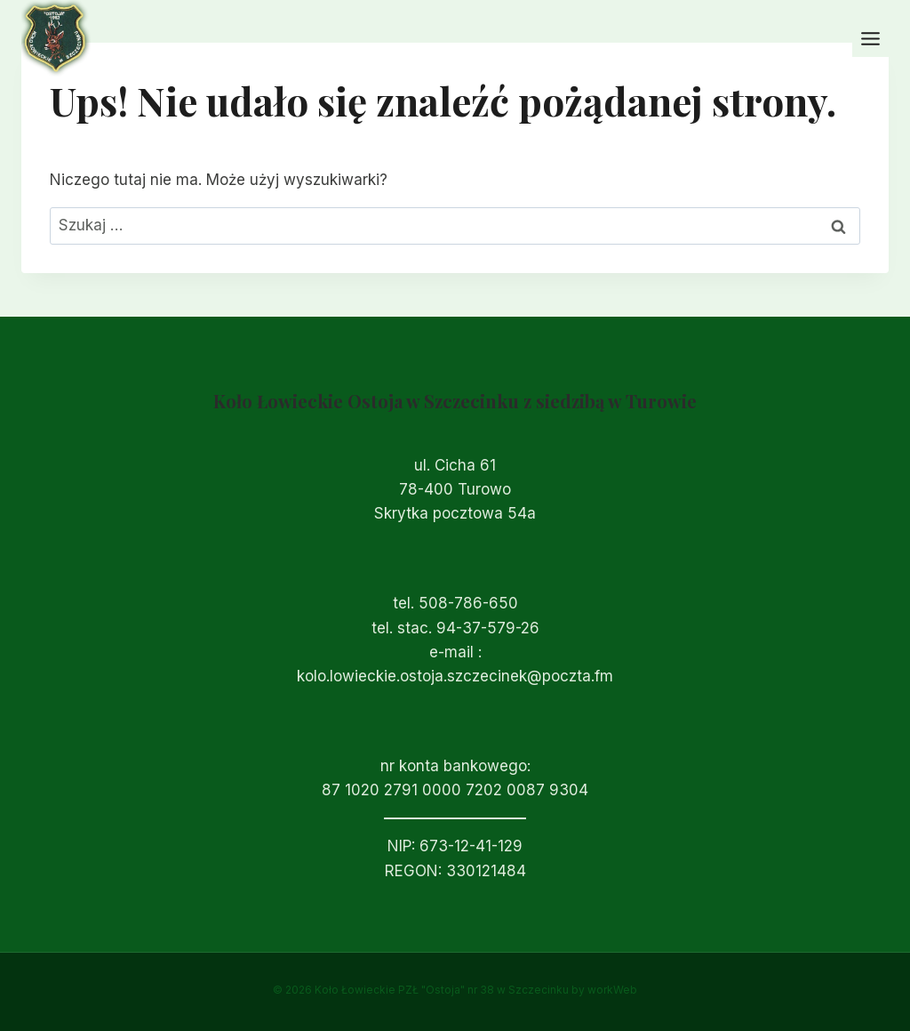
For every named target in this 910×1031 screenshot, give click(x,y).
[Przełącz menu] (870, 38)
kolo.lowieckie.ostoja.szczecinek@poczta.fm (455, 676)
